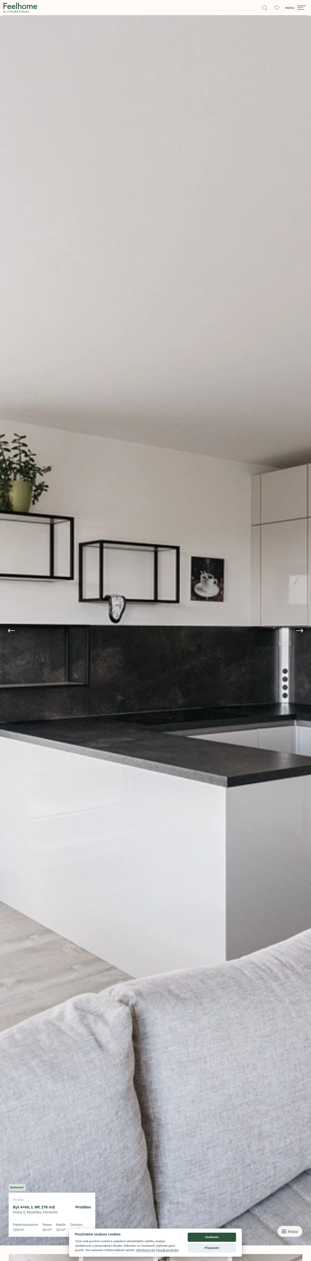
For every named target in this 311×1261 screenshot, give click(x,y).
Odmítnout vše (145, 1250)
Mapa (290, 1231)
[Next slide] (299, 630)
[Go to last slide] (11, 630)
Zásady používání (167, 1250)
